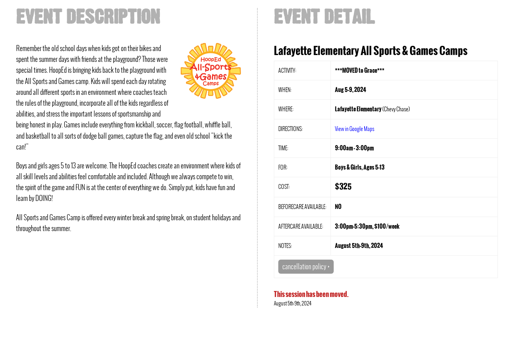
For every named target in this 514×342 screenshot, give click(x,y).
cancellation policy (306, 266)
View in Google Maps (354, 129)
